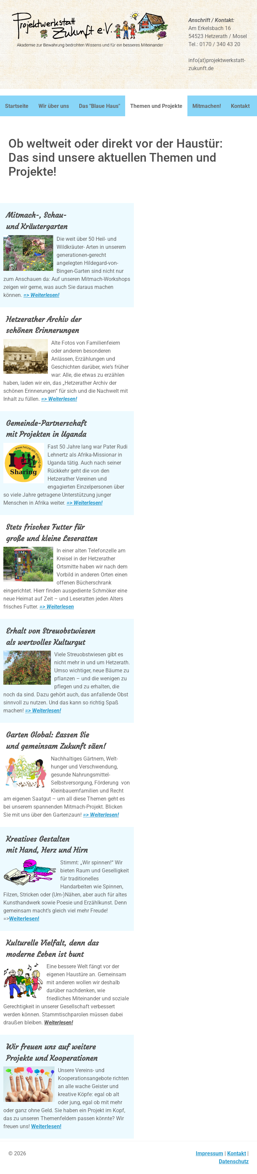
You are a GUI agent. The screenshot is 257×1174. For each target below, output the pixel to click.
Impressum (209, 1153)
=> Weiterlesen (56, 607)
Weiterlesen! (24, 918)
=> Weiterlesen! (41, 295)
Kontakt (236, 1153)
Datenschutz (234, 1161)
